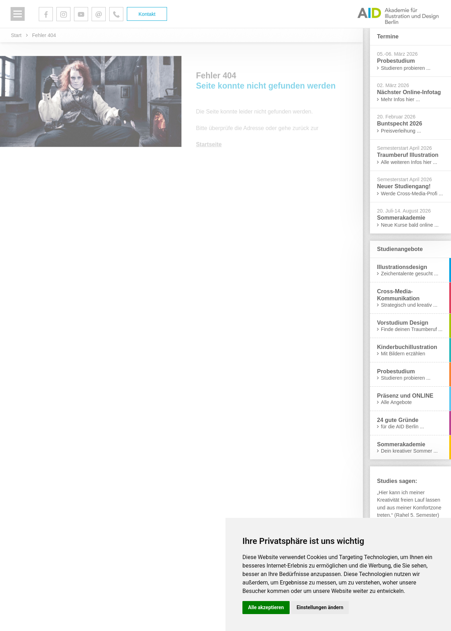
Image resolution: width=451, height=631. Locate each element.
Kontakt (146, 14)
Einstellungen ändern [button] (320, 607)
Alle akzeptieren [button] (266, 607)
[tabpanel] (410, 504)
